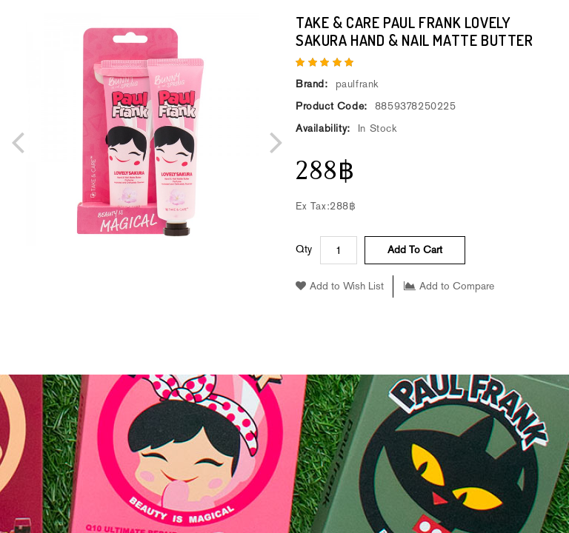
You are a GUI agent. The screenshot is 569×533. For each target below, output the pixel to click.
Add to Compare (449, 286)
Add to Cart (414, 250)
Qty (304, 249)
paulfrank (357, 84)
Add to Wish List (340, 286)
